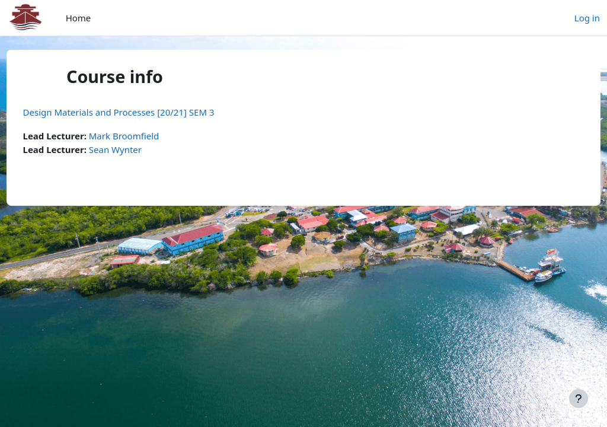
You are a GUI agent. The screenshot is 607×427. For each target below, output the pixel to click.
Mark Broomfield (146, 136)
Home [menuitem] (78, 18)
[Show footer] (578, 398)
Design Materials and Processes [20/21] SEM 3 (141, 112)
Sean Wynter (137, 149)
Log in (587, 18)
